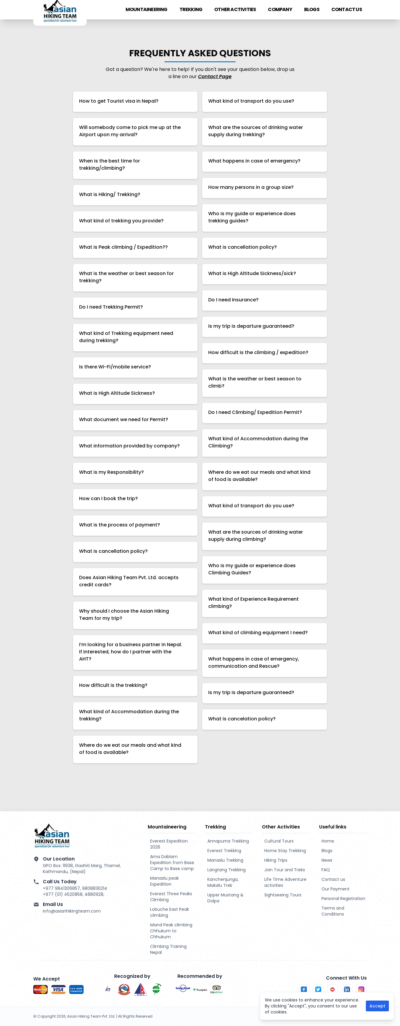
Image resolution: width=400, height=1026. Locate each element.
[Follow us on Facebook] (303, 989)
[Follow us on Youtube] (332, 989)
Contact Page (215, 76)
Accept (377, 1006)
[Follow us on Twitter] (318, 989)
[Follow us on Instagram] (361, 989)
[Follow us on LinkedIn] (347, 989)
